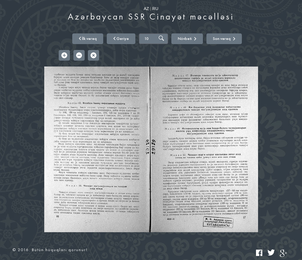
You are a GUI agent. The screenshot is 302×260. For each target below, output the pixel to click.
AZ (146, 8)
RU (155, 8)
